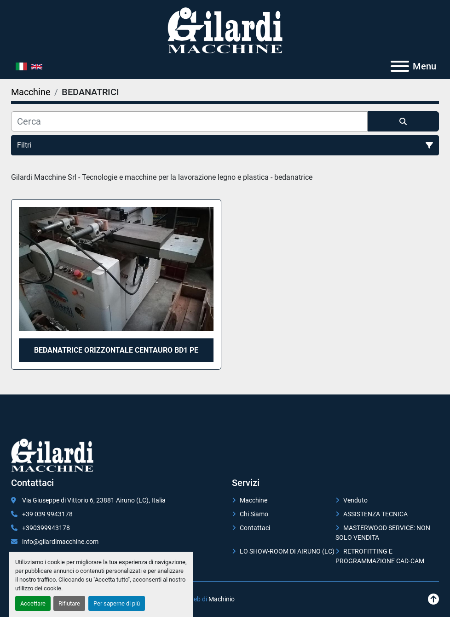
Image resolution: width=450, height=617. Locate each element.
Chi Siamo (254, 514)
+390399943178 (46, 527)
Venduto (355, 500)
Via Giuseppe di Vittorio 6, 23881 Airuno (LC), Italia (94, 500)
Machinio (221, 599)
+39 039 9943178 (47, 514)
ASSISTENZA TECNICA (375, 514)
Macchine (253, 500)
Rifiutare (69, 603)
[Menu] (400, 66)
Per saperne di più (116, 603)
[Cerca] (189, 121)
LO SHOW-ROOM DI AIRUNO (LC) (287, 551)
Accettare (33, 603)
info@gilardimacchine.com (60, 541)
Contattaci (255, 527)
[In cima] (433, 599)
